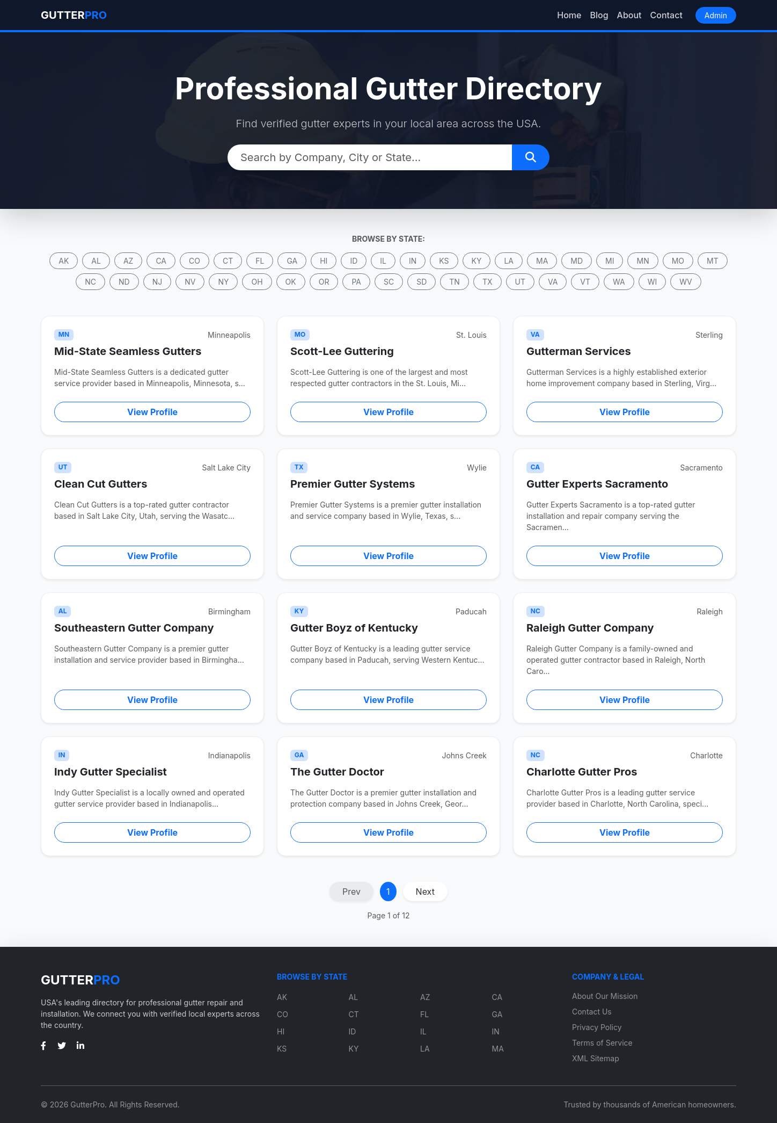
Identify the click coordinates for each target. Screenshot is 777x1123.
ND (124, 281)
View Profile (152, 412)
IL (383, 260)
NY (223, 281)
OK (290, 281)
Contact (666, 15)
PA (356, 281)
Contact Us (592, 1011)
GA (292, 260)
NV (190, 281)
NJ (157, 281)
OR (324, 281)
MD (576, 260)
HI (323, 260)
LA (509, 260)
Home (569, 15)
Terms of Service (602, 1042)
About (629, 15)
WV (685, 281)
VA (553, 281)
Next (425, 891)
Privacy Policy (597, 1027)
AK (63, 260)
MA (542, 260)
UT (520, 281)
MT (713, 260)
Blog (599, 15)
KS (444, 260)
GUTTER (74, 15)
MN (642, 260)
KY (477, 260)
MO (678, 260)
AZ (128, 260)
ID (353, 260)
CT (228, 260)
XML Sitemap (595, 1058)
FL (259, 260)
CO (194, 260)
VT (585, 281)
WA (619, 281)
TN (454, 281)
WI (652, 281)
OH (256, 281)
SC (389, 281)
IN (412, 260)
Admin (716, 15)
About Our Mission (605, 996)
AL (96, 260)
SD (421, 281)
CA (161, 260)
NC (90, 281)
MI (609, 260)
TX (487, 281)
